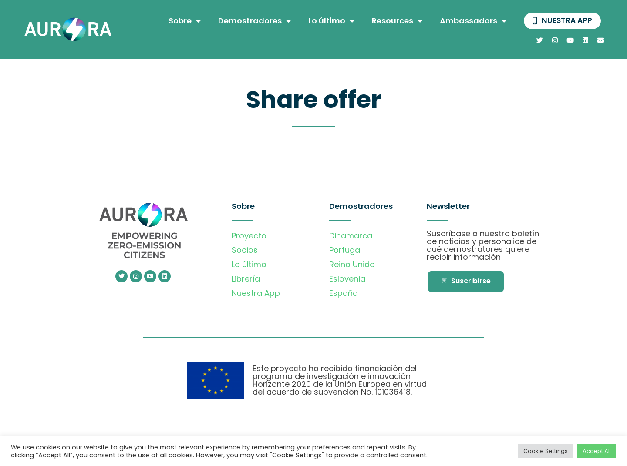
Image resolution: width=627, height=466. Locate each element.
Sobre (183, 21)
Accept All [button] (597, 451)
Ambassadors (471, 21)
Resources (395, 21)
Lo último (330, 21)
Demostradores (252, 21)
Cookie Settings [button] (545, 451)
